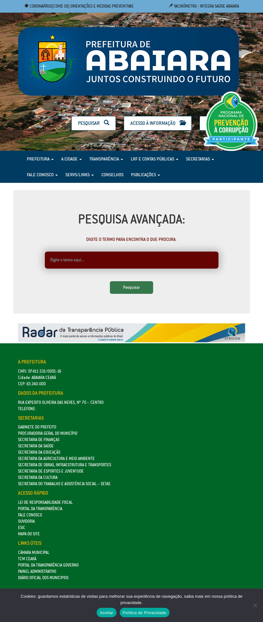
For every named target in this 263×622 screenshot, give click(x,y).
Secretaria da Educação (39, 452)
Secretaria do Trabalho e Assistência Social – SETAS (64, 483)
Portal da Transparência (40, 508)
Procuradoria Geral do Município (47, 433)
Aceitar (106, 612)
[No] (255, 605)
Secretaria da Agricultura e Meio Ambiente (56, 458)
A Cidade (71, 159)
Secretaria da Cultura (37, 477)
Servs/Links (79, 174)
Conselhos (112, 174)
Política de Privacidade (144, 612)
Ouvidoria (26, 521)
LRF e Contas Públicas (154, 159)
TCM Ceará (27, 558)
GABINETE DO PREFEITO (37, 427)
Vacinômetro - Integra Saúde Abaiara (204, 6)
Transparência (106, 159)
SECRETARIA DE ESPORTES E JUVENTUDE (51, 471)
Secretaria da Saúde (36, 446)
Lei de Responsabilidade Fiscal (45, 502)
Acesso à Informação (157, 123)
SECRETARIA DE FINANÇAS (38, 439)
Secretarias (200, 159)
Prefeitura (40, 159)
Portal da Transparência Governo (48, 565)
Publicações (145, 174)
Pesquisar (93, 123)
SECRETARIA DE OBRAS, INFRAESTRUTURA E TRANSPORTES (64, 464)
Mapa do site (29, 534)
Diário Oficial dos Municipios (43, 577)
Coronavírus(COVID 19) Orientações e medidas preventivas (78, 6)
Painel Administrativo (37, 571)
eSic (21, 527)
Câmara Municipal (33, 552)
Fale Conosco (42, 174)
